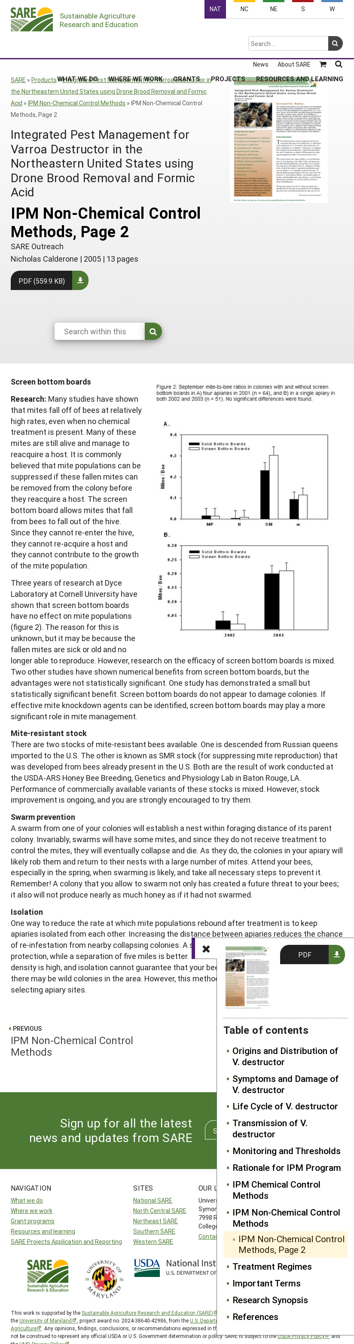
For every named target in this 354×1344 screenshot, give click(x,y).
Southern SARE (154, 1231)
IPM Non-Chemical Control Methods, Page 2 (291, 1245)
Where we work (31, 1211)
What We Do (77, 45)
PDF (304, 954)
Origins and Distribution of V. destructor (285, 1056)
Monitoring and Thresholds (286, 1151)
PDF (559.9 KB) (41, 280)
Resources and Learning (299, 45)
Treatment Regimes (272, 1266)
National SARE (152, 1200)
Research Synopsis (270, 1300)
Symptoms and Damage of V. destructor (285, 1084)
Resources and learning (43, 1231)
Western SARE (153, 1241)
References (255, 1317)
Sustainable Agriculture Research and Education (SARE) (147, 1312)
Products (44, 80)
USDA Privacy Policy (301, 1335)
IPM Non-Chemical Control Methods (76, 103)
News (261, 31)
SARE (18, 80)
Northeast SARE (155, 1221)
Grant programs (33, 1221)
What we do (27, 1200)
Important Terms (266, 1283)
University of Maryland (45, 1320)
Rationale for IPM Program (286, 1167)
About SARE (294, 31)
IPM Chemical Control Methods (276, 1190)
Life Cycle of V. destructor (285, 1106)
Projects (228, 45)
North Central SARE (159, 1211)
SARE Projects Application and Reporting (66, 1241)
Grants (186, 45)
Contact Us (213, 1236)
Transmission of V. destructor (270, 1129)
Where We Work (135, 45)
